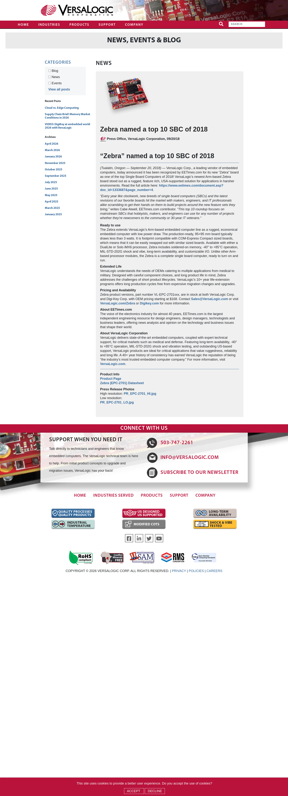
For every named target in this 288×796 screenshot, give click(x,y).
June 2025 (51, 188)
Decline (155, 791)
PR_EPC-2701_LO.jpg (117, 402)
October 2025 (53, 169)
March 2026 (52, 150)
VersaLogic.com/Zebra (117, 303)
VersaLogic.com (112, 364)
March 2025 (52, 208)
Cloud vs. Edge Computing (62, 108)
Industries (49, 25)
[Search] (247, 24)
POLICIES (196, 571)
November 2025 (55, 163)
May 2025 (51, 195)
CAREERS (214, 571)
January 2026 (53, 156)
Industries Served (113, 496)
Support (107, 25)
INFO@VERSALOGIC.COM (189, 457)
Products (79, 25)
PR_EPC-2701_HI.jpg (140, 393)
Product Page (110, 378)
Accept (134, 791)
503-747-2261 (176, 442)
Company (134, 25)
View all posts (59, 89)
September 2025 (55, 176)
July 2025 (51, 182)
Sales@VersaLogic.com (209, 299)
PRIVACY (179, 571)
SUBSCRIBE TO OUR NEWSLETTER (199, 472)
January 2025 (53, 214)
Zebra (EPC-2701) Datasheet (122, 383)
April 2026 (51, 143)
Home (23, 25)
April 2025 (51, 201)
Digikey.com (149, 303)
